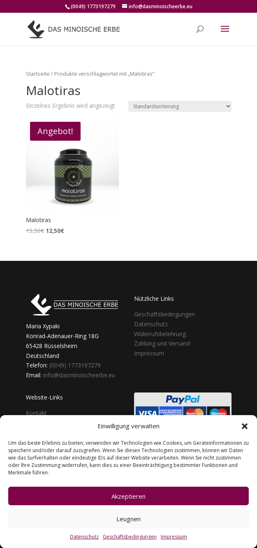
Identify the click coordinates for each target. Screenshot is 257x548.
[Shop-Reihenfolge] (180, 106)
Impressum (174, 536)
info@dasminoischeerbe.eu (79, 375)
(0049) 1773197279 (75, 365)
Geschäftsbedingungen (130, 536)
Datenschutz (84, 536)
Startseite (38, 73)
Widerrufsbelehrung (160, 334)
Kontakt (36, 413)
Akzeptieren (128, 496)
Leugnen (128, 519)
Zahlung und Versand (162, 343)
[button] (245, 426)
